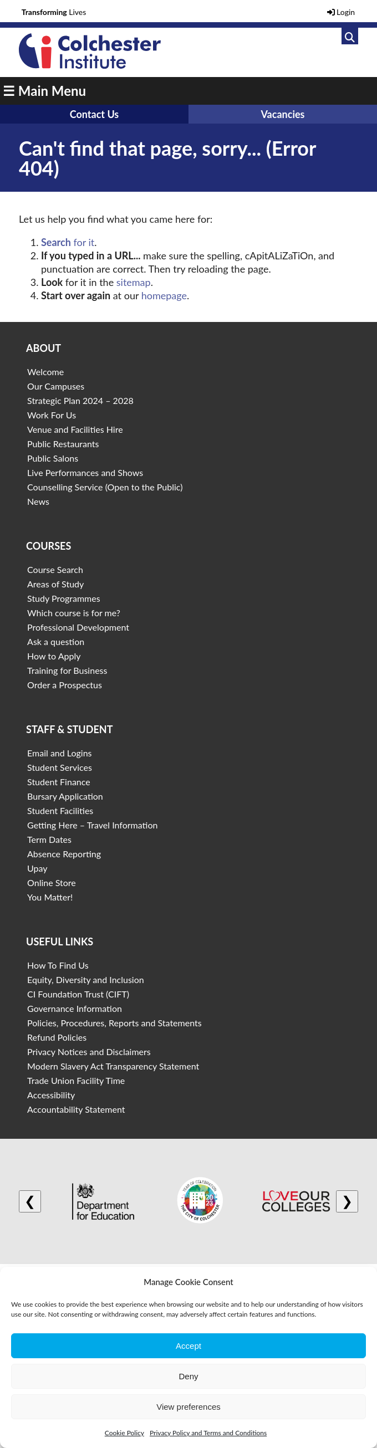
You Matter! (50, 897)
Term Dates (49, 839)
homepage (164, 295)
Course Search (55, 569)
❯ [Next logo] (347, 1201)
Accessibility (51, 1094)
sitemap (133, 282)
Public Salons (52, 458)
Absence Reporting (64, 853)
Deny (188, 1376)
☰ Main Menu (44, 91)
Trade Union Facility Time (76, 1080)
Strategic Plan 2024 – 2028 (80, 400)
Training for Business (67, 670)
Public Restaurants (63, 443)
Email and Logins (59, 753)
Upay (37, 868)
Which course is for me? (73, 612)
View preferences (188, 1406)
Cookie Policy (124, 1433)
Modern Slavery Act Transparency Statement (113, 1066)
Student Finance (58, 781)
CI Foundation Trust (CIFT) (78, 994)
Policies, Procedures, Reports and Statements (114, 1022)
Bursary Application (65, 796)
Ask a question (55, 641)
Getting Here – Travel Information (92, 825)
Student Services (59, 767)
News (38, 501)
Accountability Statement (76, 1109)
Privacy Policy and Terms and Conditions (208, 1433)
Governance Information (74, 1008)
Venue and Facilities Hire (75, 429)
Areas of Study (55, 584)
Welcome (45, 371)
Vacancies (282, 114)
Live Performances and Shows (85, 472)
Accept (188, 1345)
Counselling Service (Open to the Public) (104, 487)
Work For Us (51, 415)
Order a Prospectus (64, 684)
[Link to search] (350, 36)
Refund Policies (56, 1037)
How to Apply (53, 656)
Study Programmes (63, 598)
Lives (54, 12)
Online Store (51, 882)
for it (67, 242)
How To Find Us (58, 965)
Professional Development (78, 627)
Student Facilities (60, 810)
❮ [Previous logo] (29, 1201)
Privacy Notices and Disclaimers (89, 1051)
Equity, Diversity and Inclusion (85, 979)
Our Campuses (55, 386)
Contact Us (94, 114)
